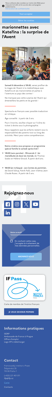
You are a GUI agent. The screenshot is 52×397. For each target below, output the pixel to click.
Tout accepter (26, 14)
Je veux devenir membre (21, 312)
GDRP (6, 333)
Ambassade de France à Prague (18, 336)
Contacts (8, 387)
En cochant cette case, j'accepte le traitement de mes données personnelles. (27, 243)
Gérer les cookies (26, 20)
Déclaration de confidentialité (17, 9)
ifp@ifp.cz (8, 378)
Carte (6, 382)
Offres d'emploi (11, 339)
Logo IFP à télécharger (14, 342)
